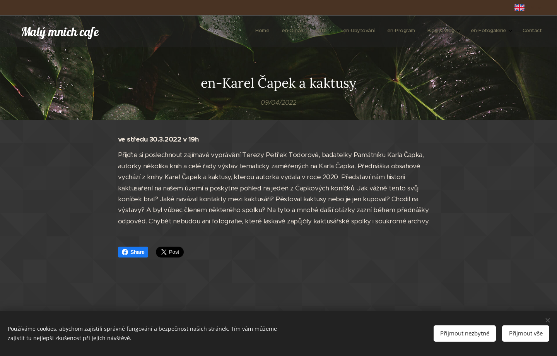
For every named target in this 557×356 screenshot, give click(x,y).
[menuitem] (445, 31)
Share (133, 252)
